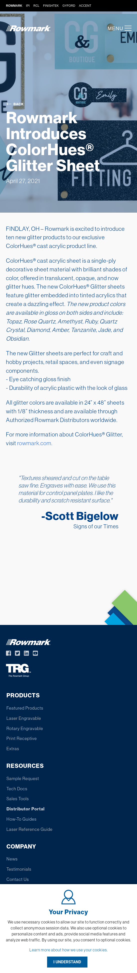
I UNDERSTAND (67, 962)
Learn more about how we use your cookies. (68, 949)
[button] (126, 28)
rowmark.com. (35, 443)
